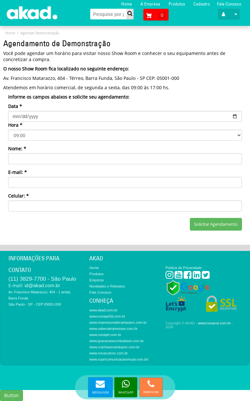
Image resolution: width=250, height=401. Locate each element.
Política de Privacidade (184, 268)
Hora (15, 125)
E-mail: (17, 172)
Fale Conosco (229, 4)
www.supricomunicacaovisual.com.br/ (118, 359)
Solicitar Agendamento (216, 224)
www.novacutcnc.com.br (108, 353)
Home (126, 4)
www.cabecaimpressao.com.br (113, 329)
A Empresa (150, 4)
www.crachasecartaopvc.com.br (114, 347)
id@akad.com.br (42, 285)
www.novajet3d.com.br (107, 316)
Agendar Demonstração (40, 32)
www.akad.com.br (103, 310)
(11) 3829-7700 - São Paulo (42, 279)
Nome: (17, 149)
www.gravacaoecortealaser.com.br (116, 341)
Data (15, 106)
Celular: (18, 196)
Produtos (176, 4)
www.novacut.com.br (214, 323)
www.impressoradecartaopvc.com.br (118, 322)
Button (11, 395)
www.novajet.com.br (105, 335)
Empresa (96, 280)
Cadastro (201, 4)
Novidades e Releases (107, 286)
